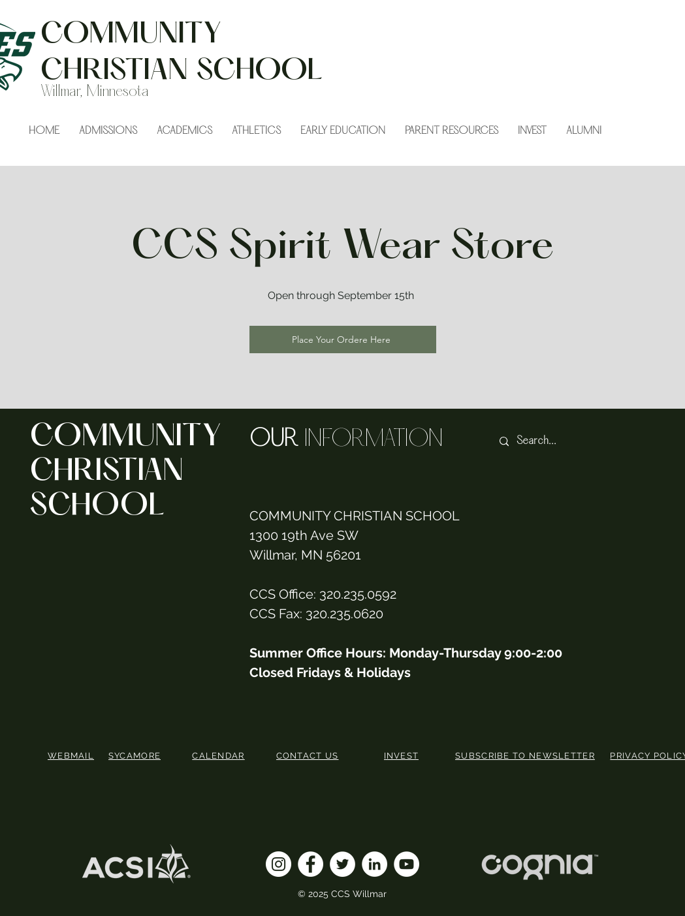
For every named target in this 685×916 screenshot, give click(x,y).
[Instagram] (278, 864)
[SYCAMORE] (136, 755)
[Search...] (566, 441)
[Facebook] (310, 864)
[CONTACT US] (308, 755)
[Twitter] (342, 864)
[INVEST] (402, 755)
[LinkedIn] (374, 864)
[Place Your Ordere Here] (342, 339)
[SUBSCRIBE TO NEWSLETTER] (526, 755)
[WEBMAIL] (72, 755)
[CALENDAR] (220, 755)
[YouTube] (406, 864)
